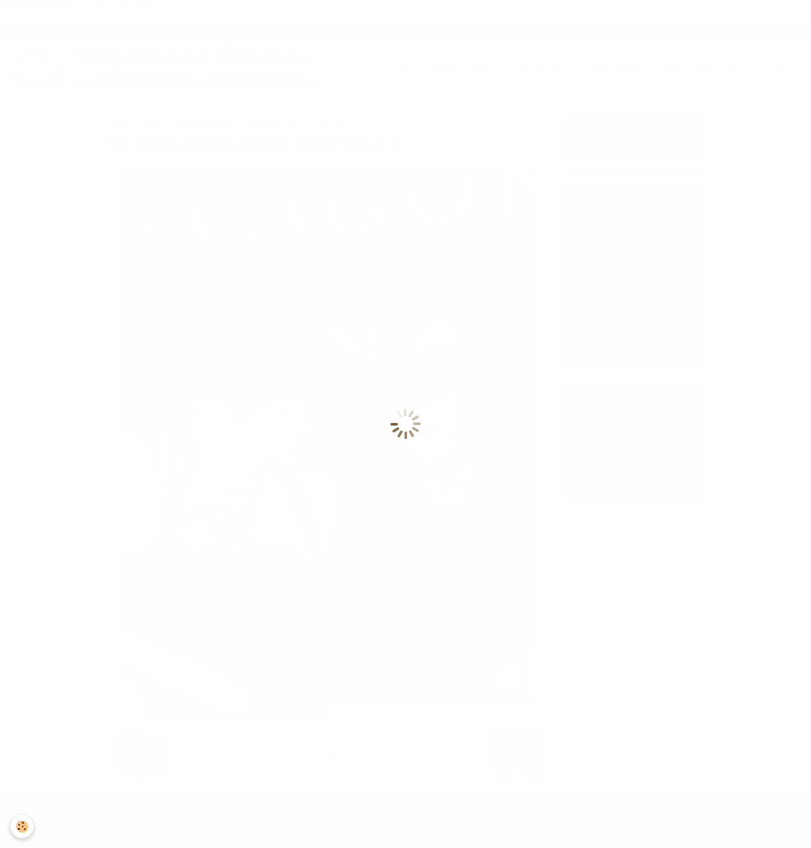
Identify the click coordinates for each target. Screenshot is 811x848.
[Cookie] (22, 826)
